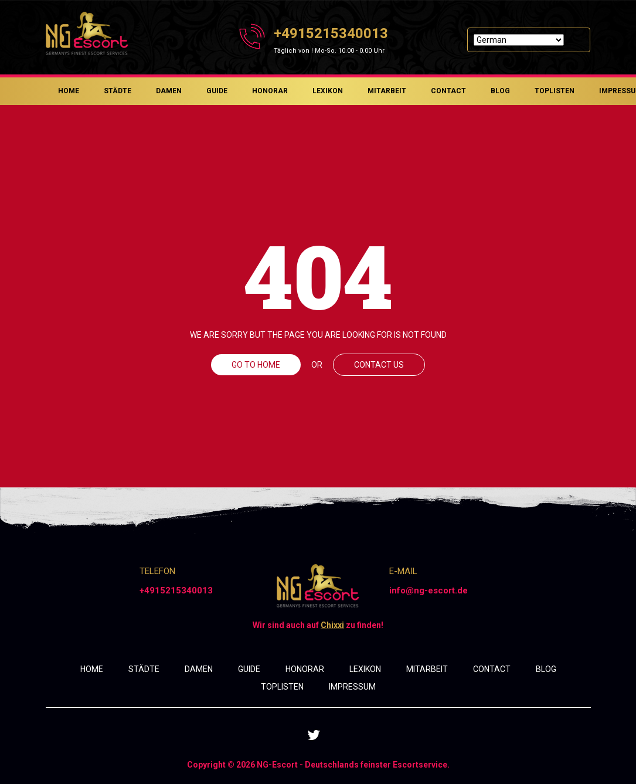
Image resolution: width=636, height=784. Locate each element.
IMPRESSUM (352, 686)
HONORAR (270, 91)
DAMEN (169, 91)
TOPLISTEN (554, 91)
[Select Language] (519, 40)
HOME (68, 91)
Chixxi (332, 625)
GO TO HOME (256, 364)
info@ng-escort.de (428, 590)
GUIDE (216, 91)
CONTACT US (379, 364)
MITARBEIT (387, 91)
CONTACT (448, 91)
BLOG (500, 91)
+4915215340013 (331, 33)
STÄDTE (117, 91)
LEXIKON (327, 91)
